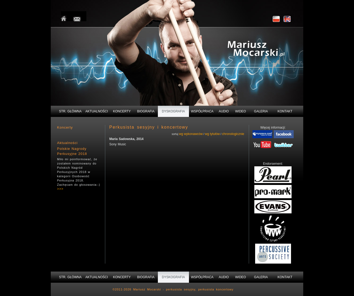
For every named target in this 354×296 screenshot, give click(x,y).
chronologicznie (233, 134)
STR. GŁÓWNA (70, 111)
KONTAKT (284, 111)
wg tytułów (212, 134)
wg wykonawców (191, 134)
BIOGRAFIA (145, 111)
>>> (60, 189)
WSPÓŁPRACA (202, 111)
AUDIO (224, 111)
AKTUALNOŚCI (96, 111)
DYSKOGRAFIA (173, 111)
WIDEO (240, 111)
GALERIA (261, 111)
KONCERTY (121, 111)
